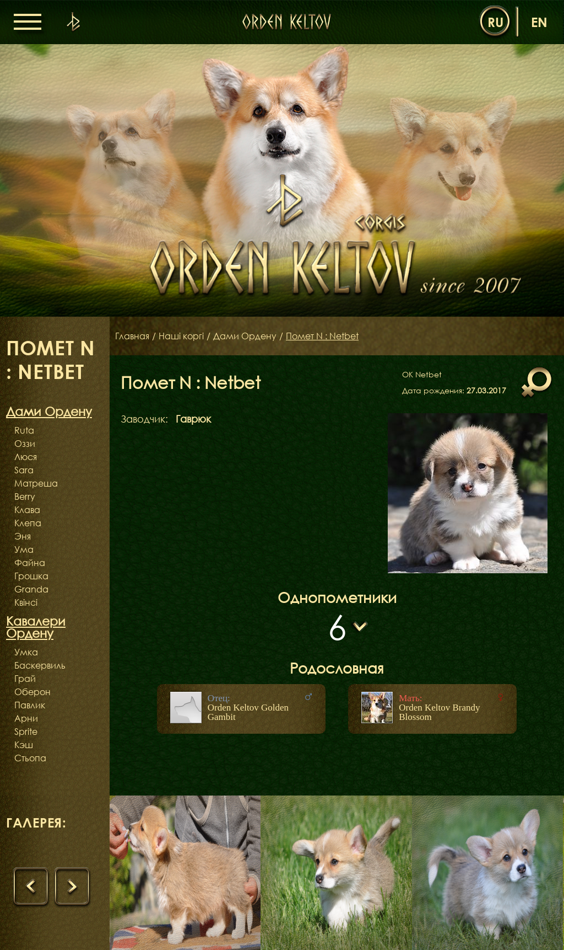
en (539, 22)
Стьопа (30, 758)
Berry (24, 496)
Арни (26, 718)
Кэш (23, 744)
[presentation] (31, 887)
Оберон (32, 691)
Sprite (25, 731)
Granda (31, 589)
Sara (24, 470)
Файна (29, 562)
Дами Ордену (244, 336)
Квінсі (25, 602)
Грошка (31, 576)
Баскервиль (40, 665)
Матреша (36, 483)
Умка (26, 652)
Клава (27, 509)
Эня (22, 536)
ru (495, 22)
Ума (24, 549)
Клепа (27, 523)
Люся (25, 456)
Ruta (24, 430)
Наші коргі (181, 336)
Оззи (24, 443)
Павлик (29, 705)
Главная (132, 336)
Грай (25, 678)
